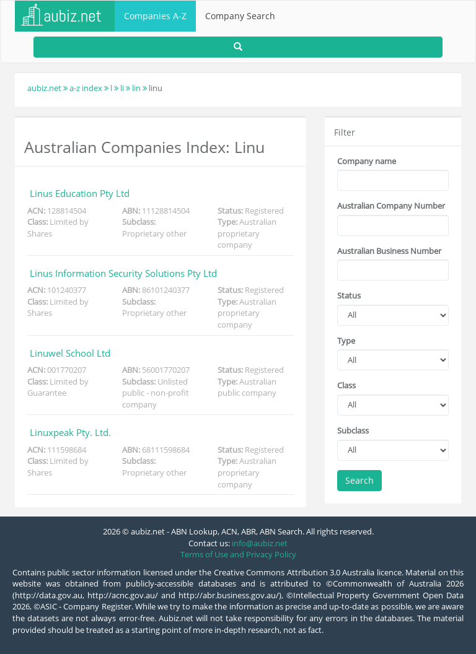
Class (346, 385)
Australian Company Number (391, 205)
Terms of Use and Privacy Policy (238, 554)
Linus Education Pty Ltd (80, 193)
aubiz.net (44, 88)
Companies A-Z (155, 16)
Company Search (240, 16)
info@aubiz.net (260, 543)
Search (359, 480)
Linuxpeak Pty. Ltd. (70, 432)
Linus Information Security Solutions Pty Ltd (123, 273)
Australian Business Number (389, 250)
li (122, 88)
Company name (366, 161)
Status (349, 295)
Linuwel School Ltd (70, 353)
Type (346, 340)
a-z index (85, 88)
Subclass (353, 430)
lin (136, 88)
